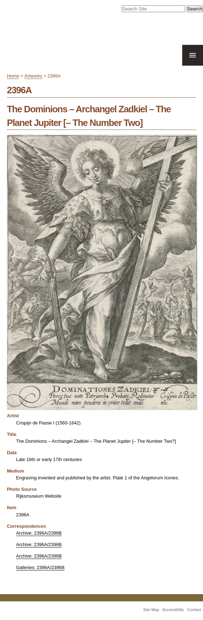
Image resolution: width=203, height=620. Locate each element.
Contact (194, 609)
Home (13, 76)
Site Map (151, 609)
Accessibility (173, 609)
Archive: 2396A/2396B (39, 533)
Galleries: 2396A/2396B (40, 567)
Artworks (33, 76)
